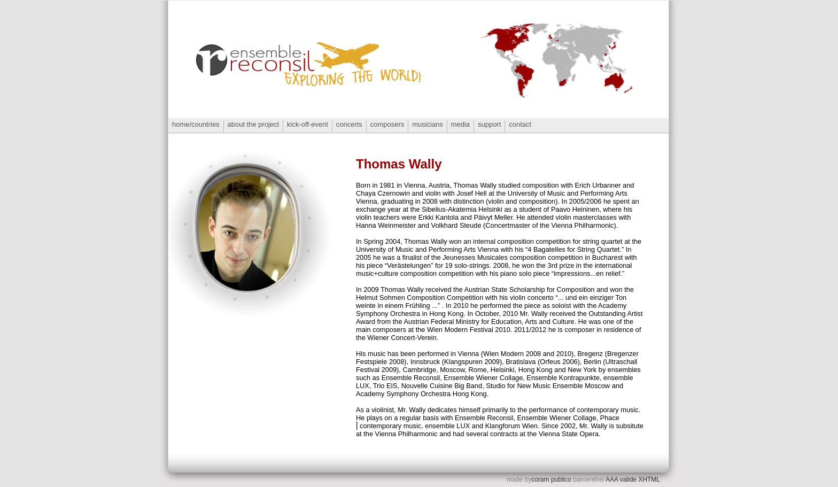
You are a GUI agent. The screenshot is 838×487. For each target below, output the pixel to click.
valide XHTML (640, 479)
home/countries (196, 124)
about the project (254, 124)
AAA (612, 479)
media (460, 124)
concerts (349, 124)
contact (520, 124)
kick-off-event (307, 124)
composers (387, 124)
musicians (427, 124)
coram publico (551, 479)
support (489, 124)
